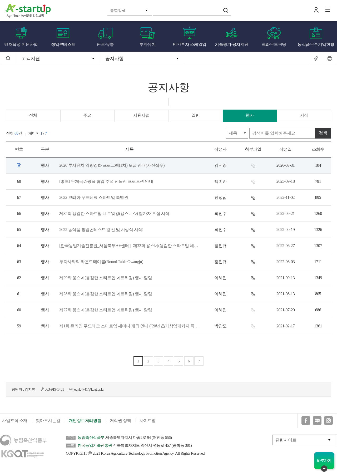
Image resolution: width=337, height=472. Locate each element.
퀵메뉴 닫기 (324, 468)
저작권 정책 (120, 423)
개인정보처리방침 (85, 423)
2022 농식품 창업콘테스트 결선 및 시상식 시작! (101, 229)
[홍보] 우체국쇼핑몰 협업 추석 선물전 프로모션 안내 (105, 181)
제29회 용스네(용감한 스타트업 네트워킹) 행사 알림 (105, 278)
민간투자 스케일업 (189, 44)
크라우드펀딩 (274, 44)
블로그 (317, 423)
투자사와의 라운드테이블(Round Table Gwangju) (101, 261)
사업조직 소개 (14, 423)
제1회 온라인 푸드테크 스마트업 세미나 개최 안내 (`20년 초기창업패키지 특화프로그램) (137, 326)
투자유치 (147, 44)
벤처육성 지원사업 (21, 44)
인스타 (328, 423)
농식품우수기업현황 (316, 44)
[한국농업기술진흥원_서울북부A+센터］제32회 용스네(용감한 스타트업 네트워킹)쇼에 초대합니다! (148, 245)
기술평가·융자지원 (232, 44)
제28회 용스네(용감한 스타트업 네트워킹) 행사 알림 (105, 294)
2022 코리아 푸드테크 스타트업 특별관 (93, 197)
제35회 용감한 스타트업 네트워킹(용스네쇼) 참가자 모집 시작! (114, 213)
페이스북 (305, 423)
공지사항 (114, 58)
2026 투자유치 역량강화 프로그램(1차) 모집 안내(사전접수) (111, 165)
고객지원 (30, 58)
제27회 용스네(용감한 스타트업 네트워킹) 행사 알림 (105, 310)
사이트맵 (148, 423)
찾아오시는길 (48, 423)
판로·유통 (105, 44)
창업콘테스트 (63, 44)
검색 (226, 10)
